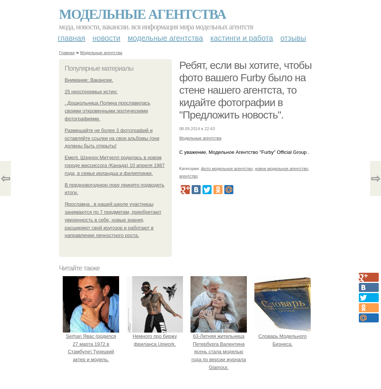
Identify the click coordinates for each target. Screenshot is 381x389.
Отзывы (293, 38)
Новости (106, 38)
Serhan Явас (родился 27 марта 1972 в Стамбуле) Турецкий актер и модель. (91, 343)
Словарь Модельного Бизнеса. (282, 336)
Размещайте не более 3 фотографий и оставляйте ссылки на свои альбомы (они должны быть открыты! (112, 138)
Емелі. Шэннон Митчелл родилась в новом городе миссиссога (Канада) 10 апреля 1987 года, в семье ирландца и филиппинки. (115, 165)
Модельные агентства (142, 14)
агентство (188, 176)
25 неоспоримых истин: (91, 91)
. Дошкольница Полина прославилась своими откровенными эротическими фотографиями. (107, 111)
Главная (71, 38)
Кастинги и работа (241, 38)
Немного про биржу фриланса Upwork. (155, 336)
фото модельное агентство (227, 168)
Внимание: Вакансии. (89, 80)
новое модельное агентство (281, 168)
